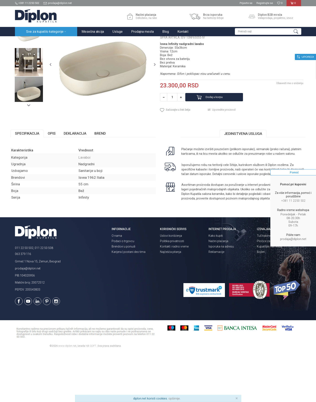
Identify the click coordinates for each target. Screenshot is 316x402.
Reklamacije (216, 301)
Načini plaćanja (218, 290)
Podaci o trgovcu (123, 290)
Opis (56, 174)
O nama (117, 285)
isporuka (197, 219)
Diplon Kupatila (24, 40)
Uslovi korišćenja (171, 285)
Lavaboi (76, 40)
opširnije (174, 398)
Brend (104, 174)
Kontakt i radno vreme (174, 296)
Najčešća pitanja (170, 301)
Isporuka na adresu (221, 296)
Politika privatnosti (172, 290)
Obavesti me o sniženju (285, 121)
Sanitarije (63, 40)
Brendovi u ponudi (123, 296)
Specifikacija (32, 174)
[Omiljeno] (279, 3)
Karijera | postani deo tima (128, 301)
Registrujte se (264, 3)
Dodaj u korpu (219, 136)
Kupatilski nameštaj (269, 296)
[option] (33, 71)
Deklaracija (79, 174)
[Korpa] (294, 4)
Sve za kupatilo (45, 40)
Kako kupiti (216, 285)
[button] (268, 31)
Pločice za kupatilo (269, 290)
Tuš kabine (264, 285)
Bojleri (261, 301)
